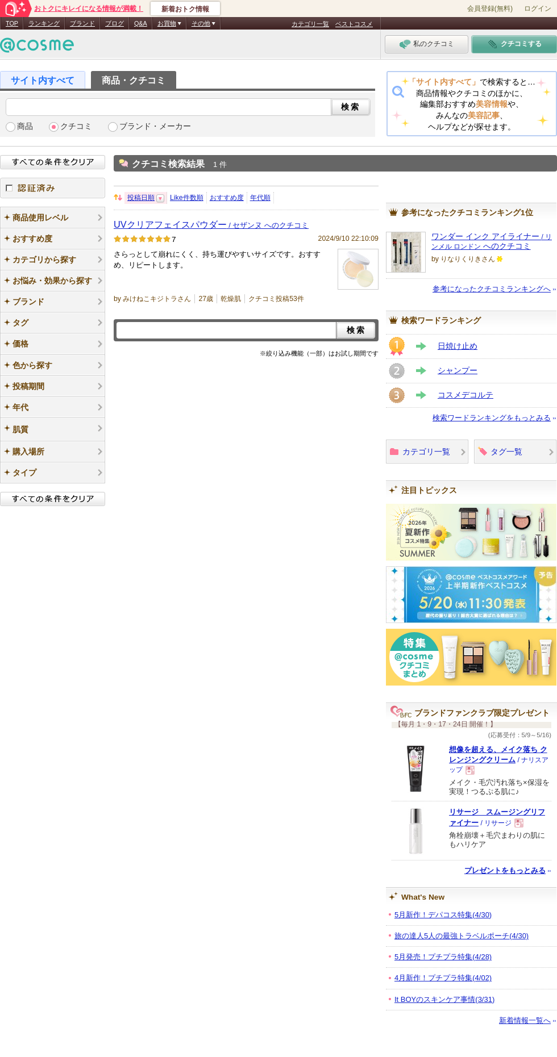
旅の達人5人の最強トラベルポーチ (461, 935)
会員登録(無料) (490, 8)
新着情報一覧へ (525, 1020)
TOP (12, 23)
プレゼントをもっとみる (505, 870)
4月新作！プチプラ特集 (443, 978)
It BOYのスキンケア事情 (444, 999)
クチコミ (76, 126)
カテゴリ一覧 (310, 23)
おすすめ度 (227, 198)
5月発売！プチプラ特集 (443, 956)
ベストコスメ (354, 23)
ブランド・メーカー (155, 126)
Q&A (140, 23)
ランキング (44, 23)
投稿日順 (141, 198)
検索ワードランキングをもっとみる (492, 417)
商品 (25, 126)
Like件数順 (186, 198)
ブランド (82, 23)
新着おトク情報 (185, 9)
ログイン (537, 8)
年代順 (260, 198)
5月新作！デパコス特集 (443, 914)
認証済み (52, 188)
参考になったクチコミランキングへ (492, 289)
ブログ (114, 23)
